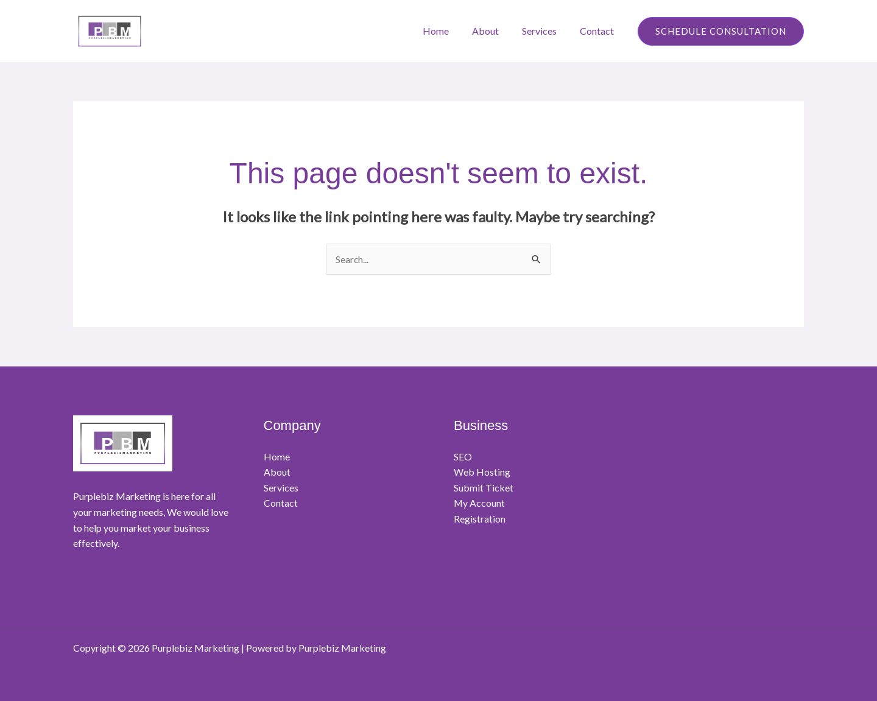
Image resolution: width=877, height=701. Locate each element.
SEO (463, 456)
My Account (479, 503)
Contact (599, 31)
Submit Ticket (483, 487)
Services (544, 31)
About (494, 31)
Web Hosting (482, 472)
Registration (479, 519)
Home (448, 31)
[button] (721, 31)
